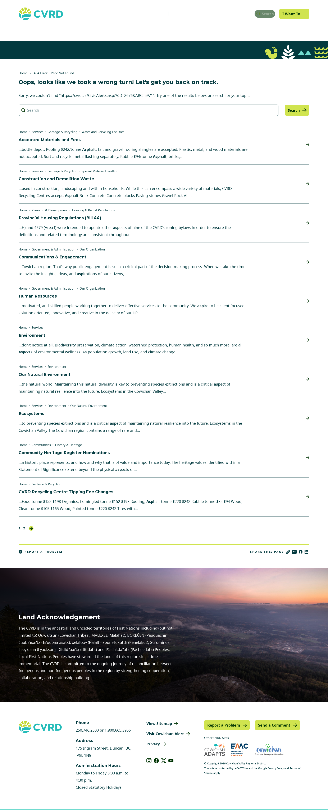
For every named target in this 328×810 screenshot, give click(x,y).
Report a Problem (41, 552)
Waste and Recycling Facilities (103, 132)
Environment (56, 366)
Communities (133, 29)
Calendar (177, 13)
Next (31, 528)
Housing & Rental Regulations (93, 210)
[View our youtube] (171, 760)
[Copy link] (288, 552)
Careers (151, 13)
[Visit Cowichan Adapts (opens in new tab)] (214, 750)
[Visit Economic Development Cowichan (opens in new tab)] (269, 750)
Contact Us (205, 13)
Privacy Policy (276, 768)
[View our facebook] (156, 760)
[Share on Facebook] (301, 552)
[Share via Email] (294, 552)
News (128, 13)
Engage (297, 29)
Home (23, 73)
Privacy (153, 743)
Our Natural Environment (88, 406)
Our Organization (92, 249)
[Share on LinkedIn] (306, 552)
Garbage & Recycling (62, 132)
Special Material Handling (100, 171)
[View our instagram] (149, 760)
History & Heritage (68, 445)
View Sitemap (159, 723)
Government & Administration (47, 29)
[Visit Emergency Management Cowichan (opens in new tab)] (240, 750)
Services (98, 29)
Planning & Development (184, 29)
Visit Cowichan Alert (165, 733)
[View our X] (163, 760)
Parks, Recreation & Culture (249, 29)
